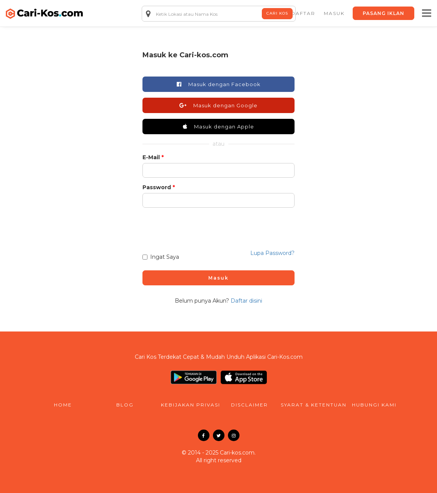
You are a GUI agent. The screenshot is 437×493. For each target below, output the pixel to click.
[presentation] (218, 225)
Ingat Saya (160, 256)
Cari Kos (277, 13)
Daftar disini (246, 300)
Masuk (218, 278)
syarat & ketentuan (312, 405)
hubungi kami (374, 405)
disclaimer (249, 405)
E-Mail (151, 157)
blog (125, 405)
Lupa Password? (272, 253)
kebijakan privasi (190, 405)
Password (156, 187)
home (63, 405)
